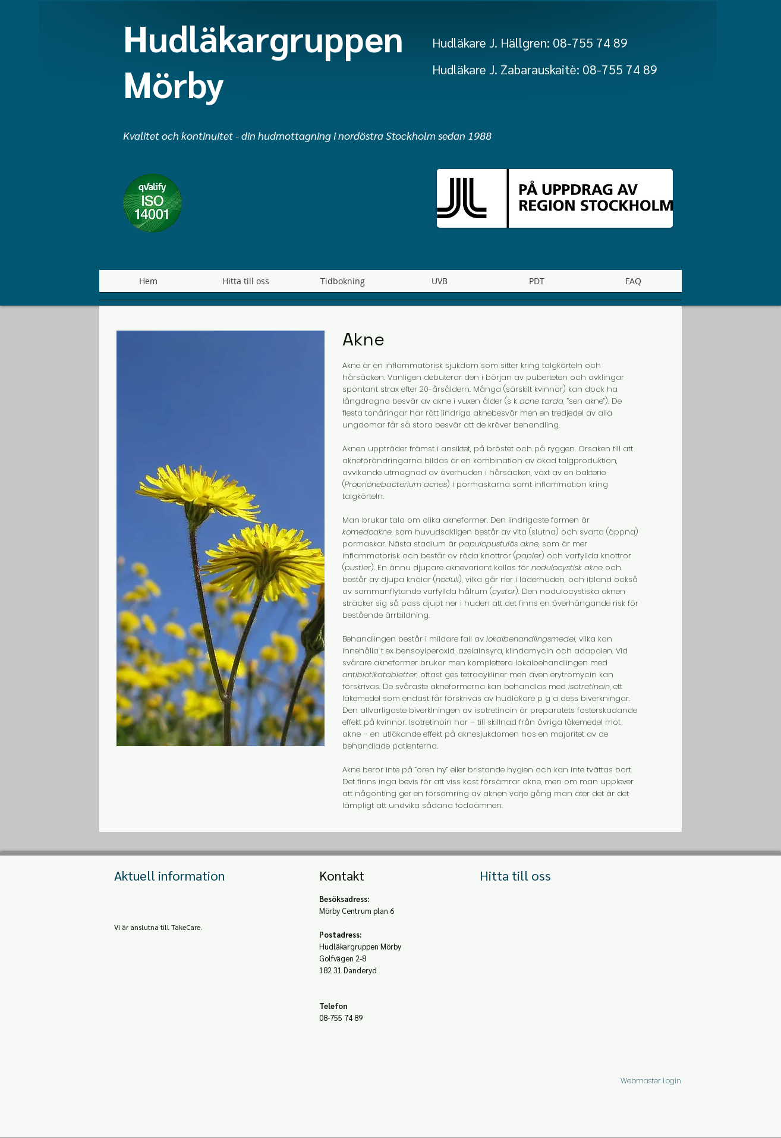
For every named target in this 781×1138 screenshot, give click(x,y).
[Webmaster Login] (650, 1080)
